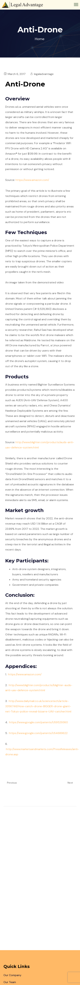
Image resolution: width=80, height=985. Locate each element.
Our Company (12, 975)
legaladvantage (44, 74)
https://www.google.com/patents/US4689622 (38, 733)
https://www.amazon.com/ (32, 180)
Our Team (10, 982)
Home (39, 39)
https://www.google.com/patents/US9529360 (38, 722)
